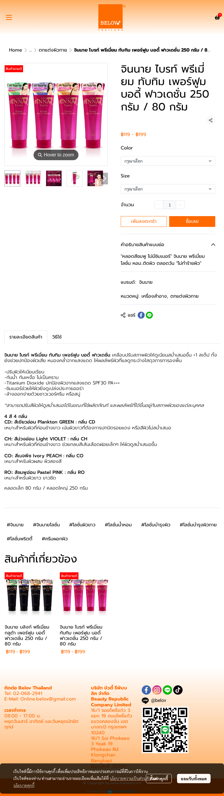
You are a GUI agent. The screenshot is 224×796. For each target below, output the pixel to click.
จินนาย (146, 282)
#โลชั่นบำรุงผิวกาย (198, 524)
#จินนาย (15, 524)
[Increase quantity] (180, 205)
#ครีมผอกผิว (55, 538)
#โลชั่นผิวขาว (82, 524)
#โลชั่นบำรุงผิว (155, 524)
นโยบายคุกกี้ (23, 785)
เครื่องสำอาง (154, 296)
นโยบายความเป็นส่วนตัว (130, 778)
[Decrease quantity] (159, 205)
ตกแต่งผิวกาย (53, 50)
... (30, 50)
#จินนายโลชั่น (46, 524)
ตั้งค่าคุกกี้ (159, 778)
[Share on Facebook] (141, 315)
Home (15, 50)
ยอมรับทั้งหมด (194, 778)
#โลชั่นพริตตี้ (19, 538)
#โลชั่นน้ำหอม (118, 524)
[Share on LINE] (149, 315)
